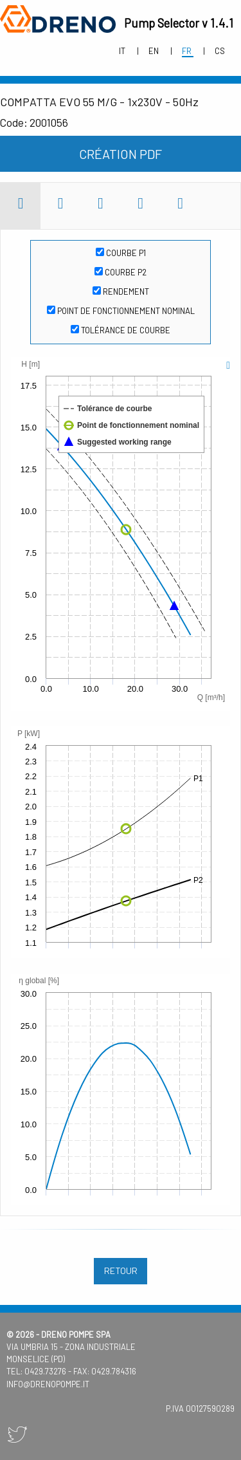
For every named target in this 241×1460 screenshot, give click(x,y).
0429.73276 (45, 1371)
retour (121, 1270)
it (123, 51)
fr (187, 51)
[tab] (20, 206)
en (154, 51)
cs (220, 51)
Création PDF (120, 154)
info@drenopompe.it (47, 1384)
